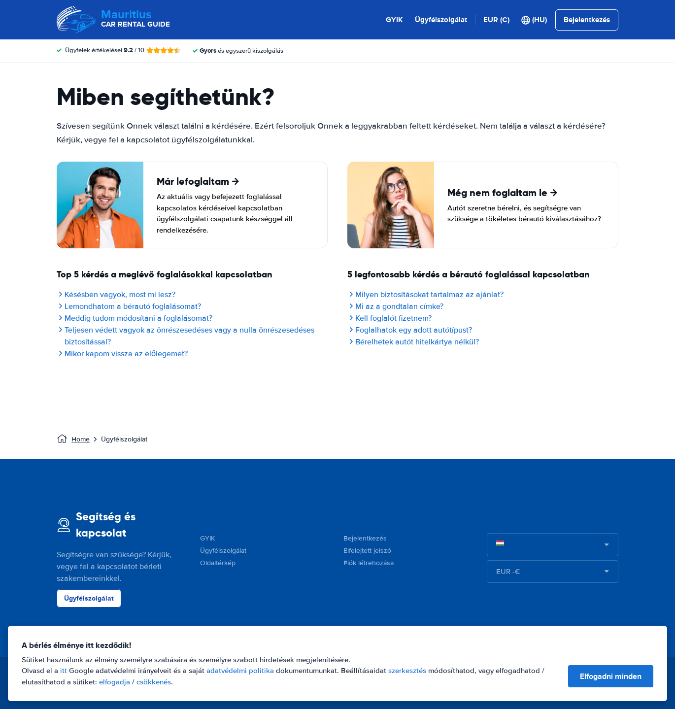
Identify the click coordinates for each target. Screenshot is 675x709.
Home (80, 439)
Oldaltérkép (218, 563)
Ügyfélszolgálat (441, 19)
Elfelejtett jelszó (367, 550)
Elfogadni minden (610, 676)
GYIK (394, 19)
